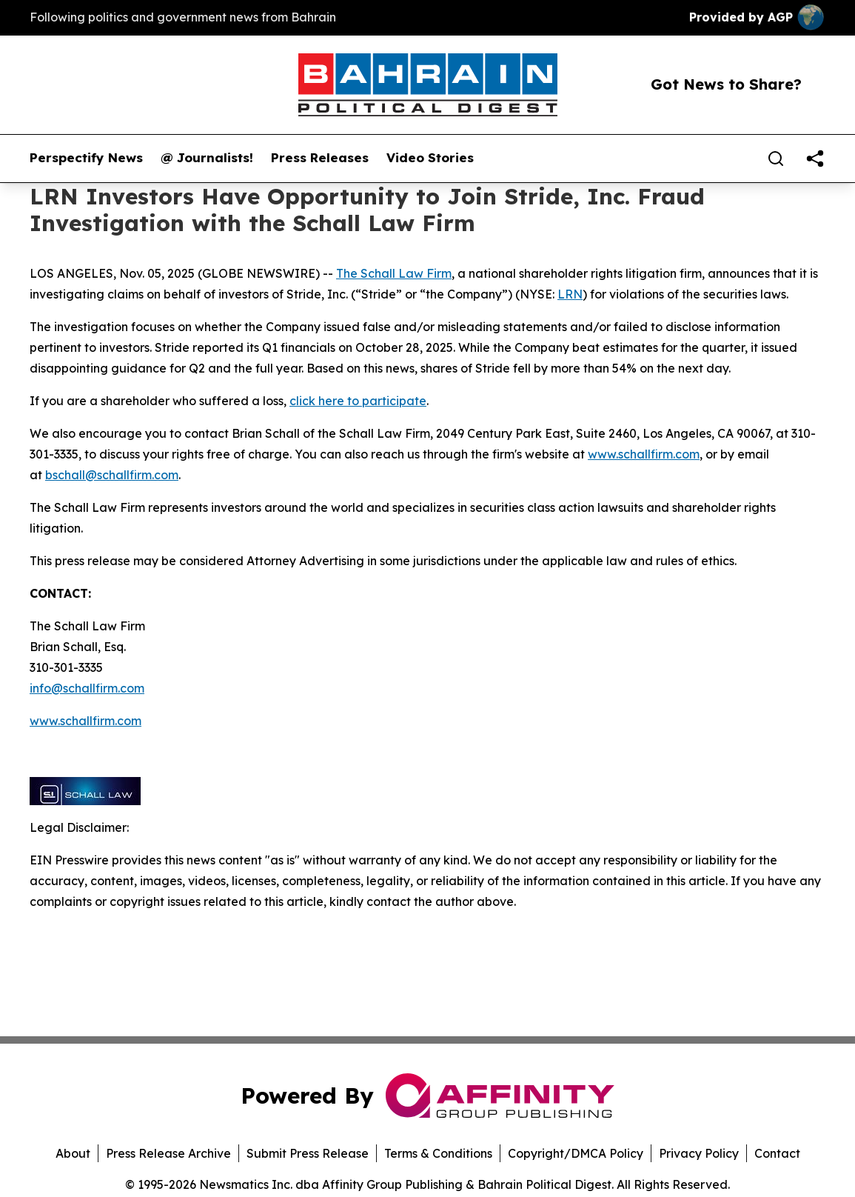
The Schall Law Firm (394, 273)
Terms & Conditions (438, 1153)
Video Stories (430, 157)
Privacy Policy (699, 1153)
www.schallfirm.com (644, 454)
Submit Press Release (308, 1153)
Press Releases (320, 157)
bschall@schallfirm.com (111, 474)
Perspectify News (86, 157)
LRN (570, 294)
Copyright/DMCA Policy (575, 1153)
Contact (777, 1153)
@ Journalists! (207, 157)
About (73, 1153)
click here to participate (357, 400)
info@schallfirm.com (87, 688)
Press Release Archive (168, 1153)
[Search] (776, 158)
